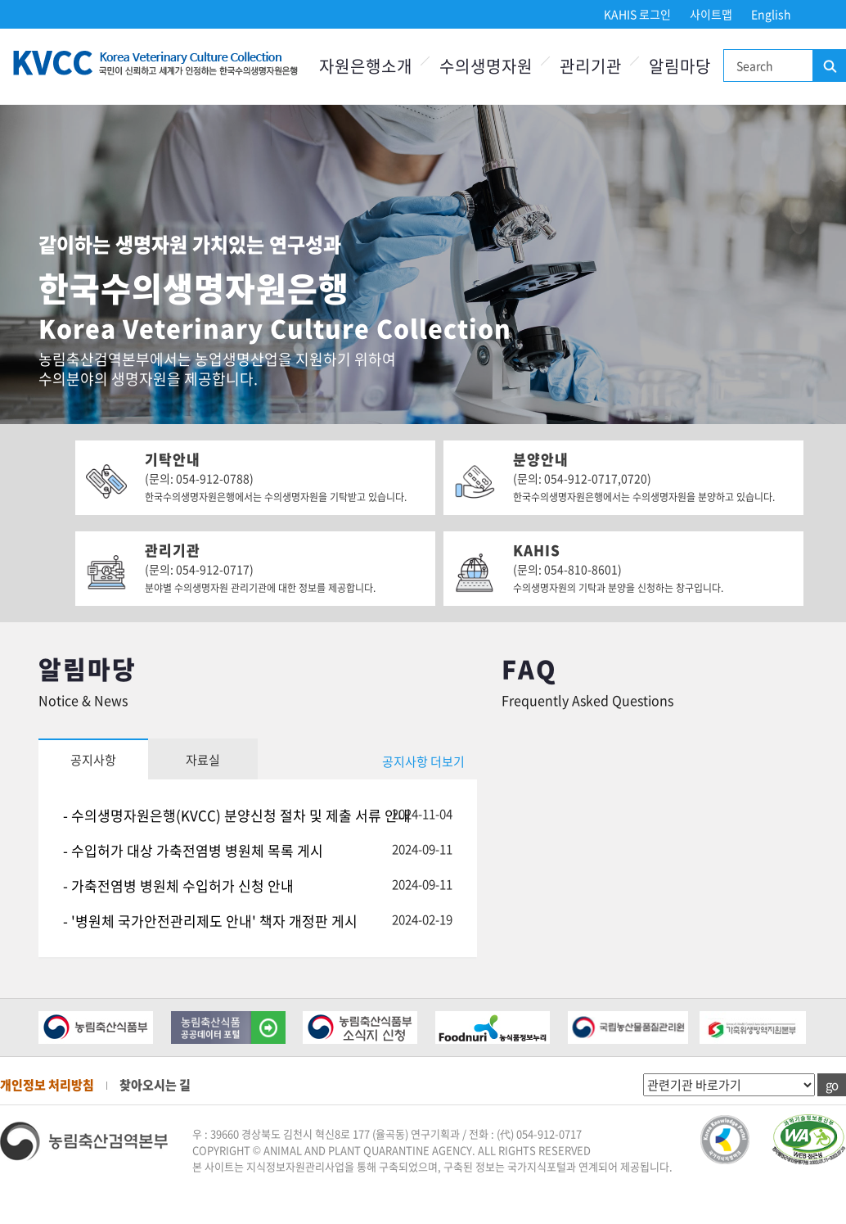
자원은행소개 (365, 66)
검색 (828, 66)
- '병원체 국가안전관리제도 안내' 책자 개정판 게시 (210, 920)
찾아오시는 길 (155, 1085)
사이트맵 (711, 14)
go (832, 1085)
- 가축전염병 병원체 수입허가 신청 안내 (178, 885)
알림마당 (680, 66)
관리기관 (591, 66)
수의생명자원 (486, 66)
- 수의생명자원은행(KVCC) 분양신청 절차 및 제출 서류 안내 (237, 815)
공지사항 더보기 (423, 761)
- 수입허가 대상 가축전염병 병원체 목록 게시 (193, 850)
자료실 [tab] (203, 760)
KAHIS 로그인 (637, 14)
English (771, 14)
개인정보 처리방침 (47, 1085)
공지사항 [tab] (93, 760)
